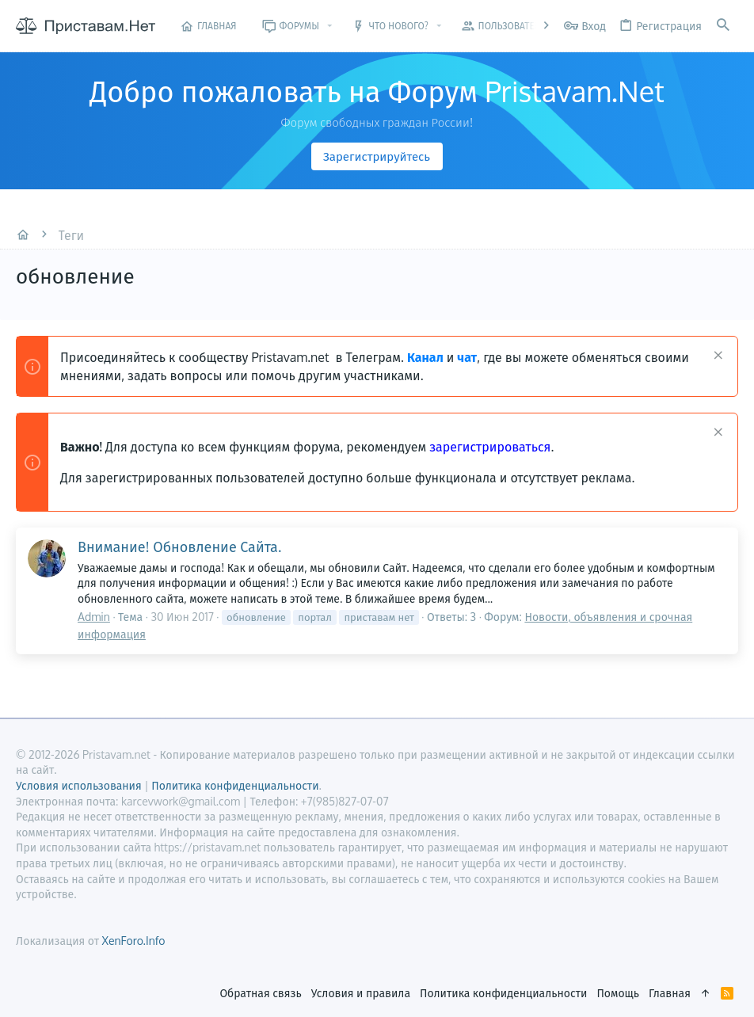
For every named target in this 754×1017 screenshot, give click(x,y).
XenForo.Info (133, 940)
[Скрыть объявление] (716, 357)
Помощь (617, 993)
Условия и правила (360, 993)
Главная (670, 993)
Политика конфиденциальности (503, 993)
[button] (330, 26)
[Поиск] (723, 25)
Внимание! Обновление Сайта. (179, 546)
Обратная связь (260, 993)
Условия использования (79, 785)
